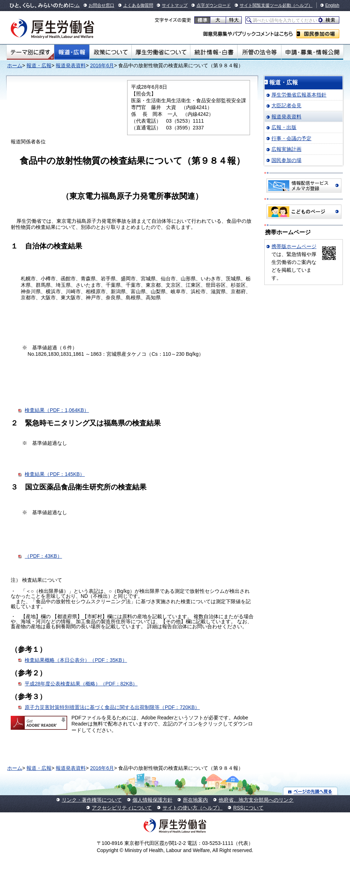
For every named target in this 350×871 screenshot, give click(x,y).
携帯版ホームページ (293, 246)
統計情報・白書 (213, 52)
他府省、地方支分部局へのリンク (256, 800)
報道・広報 (71, 52)
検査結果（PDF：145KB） (55, 474)
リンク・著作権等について (92, 800)
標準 (202, 20)
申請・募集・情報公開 (312, 52)
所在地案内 (195, 800)
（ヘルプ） (301, 5)
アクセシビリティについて (122, 808)
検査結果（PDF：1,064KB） (57, 410)
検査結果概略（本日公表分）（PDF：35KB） (76, 660)
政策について (110, 52)
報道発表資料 (71, 65)
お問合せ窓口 (101, 5)
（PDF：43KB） (43, 556)
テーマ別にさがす (30, 52)
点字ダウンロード (213, 5)
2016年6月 (102, 65)
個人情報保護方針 (152, 800)
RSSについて (248, 808)
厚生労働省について (161, 52)
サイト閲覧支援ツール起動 (265, 5)
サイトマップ (175, 5)
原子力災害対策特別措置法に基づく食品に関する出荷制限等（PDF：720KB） (112, 707)
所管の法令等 (259, 52)
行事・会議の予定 (291, 138)
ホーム (14, 65)
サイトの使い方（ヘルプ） (192, 808)
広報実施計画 (286, 149)
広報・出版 (283, 127)
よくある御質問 (138, 5)
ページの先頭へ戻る (310, 791)
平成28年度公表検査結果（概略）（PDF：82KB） (81, 684)
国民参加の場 (317, 33)
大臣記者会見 (286, 105)
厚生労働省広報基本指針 (298, 95)
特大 (233, 20)
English (332, 5)
